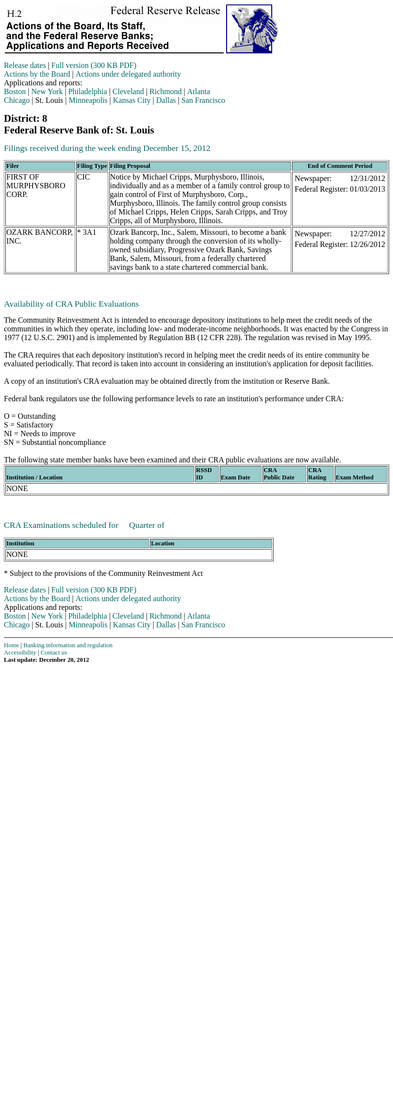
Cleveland (128, 91)
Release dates (25, 65)
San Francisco (203, 100)
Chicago (17, 100)
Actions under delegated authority (128, 74)
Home (11, 645)
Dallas (166, 100)
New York (47, 91)
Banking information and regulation (68, 645)
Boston (15, 91)
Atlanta (198, 91)
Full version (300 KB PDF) (93, 65)
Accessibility (20, 652)
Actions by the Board (37, 74)
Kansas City (132, 100)
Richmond (165, 91)
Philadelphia (87, 91)
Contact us (54, 652)
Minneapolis (88, 100)
